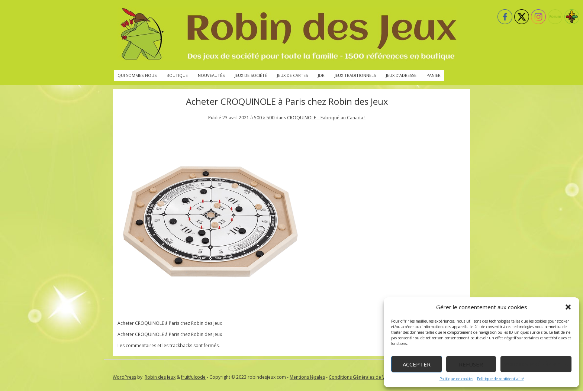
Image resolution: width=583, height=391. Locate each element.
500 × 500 (264, 117)
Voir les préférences (536, 364)
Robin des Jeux (160, 377)
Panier (433, 75)
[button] (568, 307)
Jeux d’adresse (401, 75)
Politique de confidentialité (500, 378)
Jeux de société (251, 75)
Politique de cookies (456, 378)
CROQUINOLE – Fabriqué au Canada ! (326, 117)
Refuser (471, 364)
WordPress (124, 377)
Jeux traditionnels (355, 75)
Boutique (177, 75)
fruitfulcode (193, 377)
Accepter (417, 364)
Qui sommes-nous (137, 75)
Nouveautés (211, 75)
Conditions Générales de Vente (361, 377)
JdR (321, 75)
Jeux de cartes (292, 75)
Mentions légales (307, 377)
